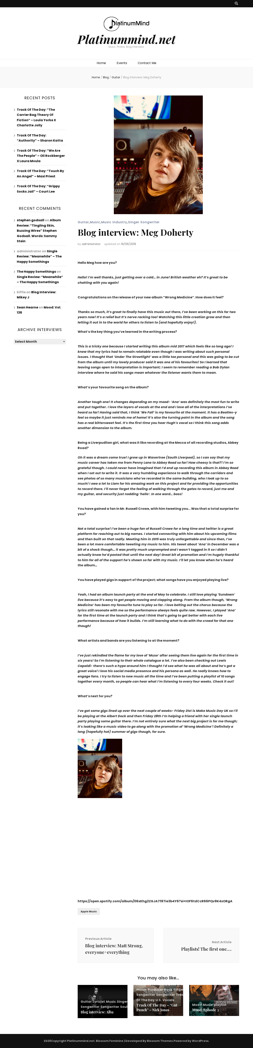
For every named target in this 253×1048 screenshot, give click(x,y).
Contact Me (147, 63)
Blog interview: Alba (97, 1012)
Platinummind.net (126, 39)
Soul (123, 1006)
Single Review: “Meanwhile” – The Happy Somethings (39, 256)
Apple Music (89, 911)
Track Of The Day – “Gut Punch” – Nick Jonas (156, 1007)
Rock (168, 989)
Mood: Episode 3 (205, 1009)
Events (122, 63)
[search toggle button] (236, 3)
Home (101, 63)
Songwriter (109, 1006)
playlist (220, 1005)
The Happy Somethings (36, 271)
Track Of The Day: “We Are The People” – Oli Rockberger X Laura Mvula (41, 155)
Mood (197, 1005)
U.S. (158, 1000)
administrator (91, 244)
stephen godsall (30, 220)
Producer (155, 989)
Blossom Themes (160, 1041)
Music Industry (114, 222)
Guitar (83, 222)
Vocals (168, 1000)
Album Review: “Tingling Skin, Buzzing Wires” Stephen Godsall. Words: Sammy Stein (39, 230)
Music (95, 222)
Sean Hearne (27, 307)
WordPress (200, 1041)
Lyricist (99, 1001)
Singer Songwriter (144, 222)
